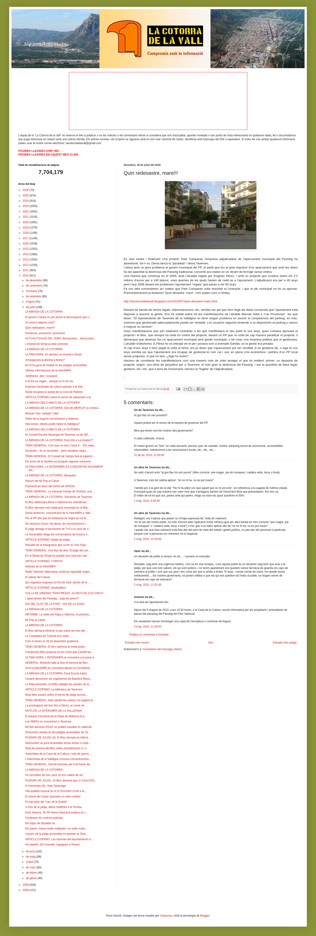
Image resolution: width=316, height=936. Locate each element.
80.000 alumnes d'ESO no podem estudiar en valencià (58, 727)
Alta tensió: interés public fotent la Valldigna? (52, 424)
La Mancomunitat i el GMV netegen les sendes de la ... (58, 684)
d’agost (30, 301)
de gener (32, 878)
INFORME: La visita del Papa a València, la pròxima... (58, 614)
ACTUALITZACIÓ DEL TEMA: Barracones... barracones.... (61, 338)
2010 (26, 275)
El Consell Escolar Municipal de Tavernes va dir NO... (57, 434)
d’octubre (32, 291)
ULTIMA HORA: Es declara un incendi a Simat (53, 354)
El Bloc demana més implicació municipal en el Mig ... (57, 507)
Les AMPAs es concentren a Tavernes (48, 721)
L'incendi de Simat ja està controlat (46, 344)
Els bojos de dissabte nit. (40, 823)
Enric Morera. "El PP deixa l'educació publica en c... (56, 812)
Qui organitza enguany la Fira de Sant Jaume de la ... (57, 582)
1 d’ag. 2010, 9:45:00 (147, 500)
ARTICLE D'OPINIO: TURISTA (44, 561)
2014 (26, 254)
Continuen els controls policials (44, 817)
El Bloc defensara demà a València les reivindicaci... (57, 502)
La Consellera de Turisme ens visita (47, 636)
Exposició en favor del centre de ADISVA (50, 486)
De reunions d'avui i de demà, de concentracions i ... (57, 523)
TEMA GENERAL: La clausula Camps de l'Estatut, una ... (60, 491)
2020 (26, 222)
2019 (26, 227)
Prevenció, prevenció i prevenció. (45, 333)
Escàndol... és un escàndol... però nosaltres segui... (56, 450)
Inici (210, 642)
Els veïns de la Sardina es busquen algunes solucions (58, 461)
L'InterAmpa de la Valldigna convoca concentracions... (58, 759)
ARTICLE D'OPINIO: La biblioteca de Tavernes (53, 689)
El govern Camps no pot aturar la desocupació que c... (58, 317)
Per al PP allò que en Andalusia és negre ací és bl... (56, 518)
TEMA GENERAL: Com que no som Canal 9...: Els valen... (60, 445)
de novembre (34, 285)
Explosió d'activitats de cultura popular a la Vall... (54, 386)
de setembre (34, 296)
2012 (26, 265)
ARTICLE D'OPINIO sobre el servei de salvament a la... (59, 397)
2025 (26, 195)
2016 (26, 243)
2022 (26, 211)
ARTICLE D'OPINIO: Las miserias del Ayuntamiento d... (59, 839)
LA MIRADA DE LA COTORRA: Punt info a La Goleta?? (59, 440)
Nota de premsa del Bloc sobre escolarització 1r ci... (57, 748)
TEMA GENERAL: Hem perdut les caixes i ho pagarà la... (60, 700)
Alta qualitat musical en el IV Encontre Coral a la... (55, 791)
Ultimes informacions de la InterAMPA (48, 370)
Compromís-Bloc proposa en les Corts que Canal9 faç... (59, 652)
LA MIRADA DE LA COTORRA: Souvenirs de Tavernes (58, 497)
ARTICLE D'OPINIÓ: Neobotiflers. (46, 587)
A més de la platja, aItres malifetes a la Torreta (53, 807)
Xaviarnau (166, 915)
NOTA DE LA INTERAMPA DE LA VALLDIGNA (53, 710)
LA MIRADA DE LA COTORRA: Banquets (50, 475)
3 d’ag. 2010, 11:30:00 (147, 626)
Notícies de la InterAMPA (40, 566)
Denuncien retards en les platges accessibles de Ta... (57, 732)
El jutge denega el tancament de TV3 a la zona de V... (58, 529)
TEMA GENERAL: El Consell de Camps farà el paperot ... (60, 456)
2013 (26, 259)
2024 (26, 200)
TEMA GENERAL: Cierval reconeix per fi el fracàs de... (58, 764)
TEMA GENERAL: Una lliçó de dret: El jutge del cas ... (58, 550)
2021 (26, 216)
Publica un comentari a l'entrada (149, 634)
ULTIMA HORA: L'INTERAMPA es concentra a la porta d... (60, 657)
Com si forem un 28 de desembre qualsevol (51, 641)
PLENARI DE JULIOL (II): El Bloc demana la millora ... (58, 737)
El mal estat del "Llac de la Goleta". (46, 801)
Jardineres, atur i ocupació (41, 376)
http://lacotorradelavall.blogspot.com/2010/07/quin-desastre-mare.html (170, 301)
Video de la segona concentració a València (51, 418)
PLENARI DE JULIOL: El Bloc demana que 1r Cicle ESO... (61, 780)
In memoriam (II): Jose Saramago (45, 785)
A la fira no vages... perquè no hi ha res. (49, 381)
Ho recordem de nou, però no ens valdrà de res (54, 775)
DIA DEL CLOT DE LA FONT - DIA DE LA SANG (54, 604)
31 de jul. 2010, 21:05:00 (149, 455)
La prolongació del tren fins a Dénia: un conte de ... (56, 705)
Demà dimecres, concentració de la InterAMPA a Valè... (59, 513)
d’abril (30, 862)
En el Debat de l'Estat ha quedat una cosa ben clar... (57, 555)
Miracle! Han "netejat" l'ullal (41, 413)
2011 (26, 270)
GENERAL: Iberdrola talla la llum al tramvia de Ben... (57, 662)
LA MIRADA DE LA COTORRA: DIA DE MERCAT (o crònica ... (63, 408)
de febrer (32, 872)
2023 (26, 206)
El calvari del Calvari (37, 577)
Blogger (205, 915)
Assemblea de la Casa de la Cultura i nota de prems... (58, 753)
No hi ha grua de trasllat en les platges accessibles (56, 365)
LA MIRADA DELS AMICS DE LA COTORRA (52, 402)
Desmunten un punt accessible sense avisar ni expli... (58, 743)
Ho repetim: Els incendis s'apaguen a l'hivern (52, 844)
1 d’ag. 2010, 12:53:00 (147, 539)
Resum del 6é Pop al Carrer (42, 481)
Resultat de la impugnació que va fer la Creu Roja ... (57, 545)
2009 (26, 884)
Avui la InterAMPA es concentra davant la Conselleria (57, 668)
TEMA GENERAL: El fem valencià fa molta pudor (55, 646)
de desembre (34, 280)
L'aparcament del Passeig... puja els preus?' (52, 598)
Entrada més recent (137, 642)
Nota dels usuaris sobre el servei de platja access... (56, 694)
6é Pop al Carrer (35, 620)
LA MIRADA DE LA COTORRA (44, 311)
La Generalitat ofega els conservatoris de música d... (57, 534)
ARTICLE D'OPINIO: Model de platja (47, 539)
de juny (30, 851)
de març (31, 867)
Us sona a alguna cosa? (40, 322)
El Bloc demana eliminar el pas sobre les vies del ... (56, 630)
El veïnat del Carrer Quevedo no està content (52, 796)
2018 (26, 232)
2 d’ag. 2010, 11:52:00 (147, 584)
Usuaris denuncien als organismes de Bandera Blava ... (59, 678)
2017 (26, 238)
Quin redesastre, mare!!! (40, 327)
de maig (31, 856)
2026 (26, 190)
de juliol (31, 307)
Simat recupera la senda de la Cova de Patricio (54, 392)
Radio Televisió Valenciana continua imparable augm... (58, 571)
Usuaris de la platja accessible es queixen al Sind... (56, 833)
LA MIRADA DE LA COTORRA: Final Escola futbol (56, 673)
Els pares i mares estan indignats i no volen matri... (56, 828)
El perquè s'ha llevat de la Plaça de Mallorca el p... (56, 716)
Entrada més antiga (285, 642)
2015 (26, 248)
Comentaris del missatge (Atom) (162, 649)
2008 (26, 890)
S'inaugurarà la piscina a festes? (45, 360)
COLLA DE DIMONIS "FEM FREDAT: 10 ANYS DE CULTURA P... (65, 593)
